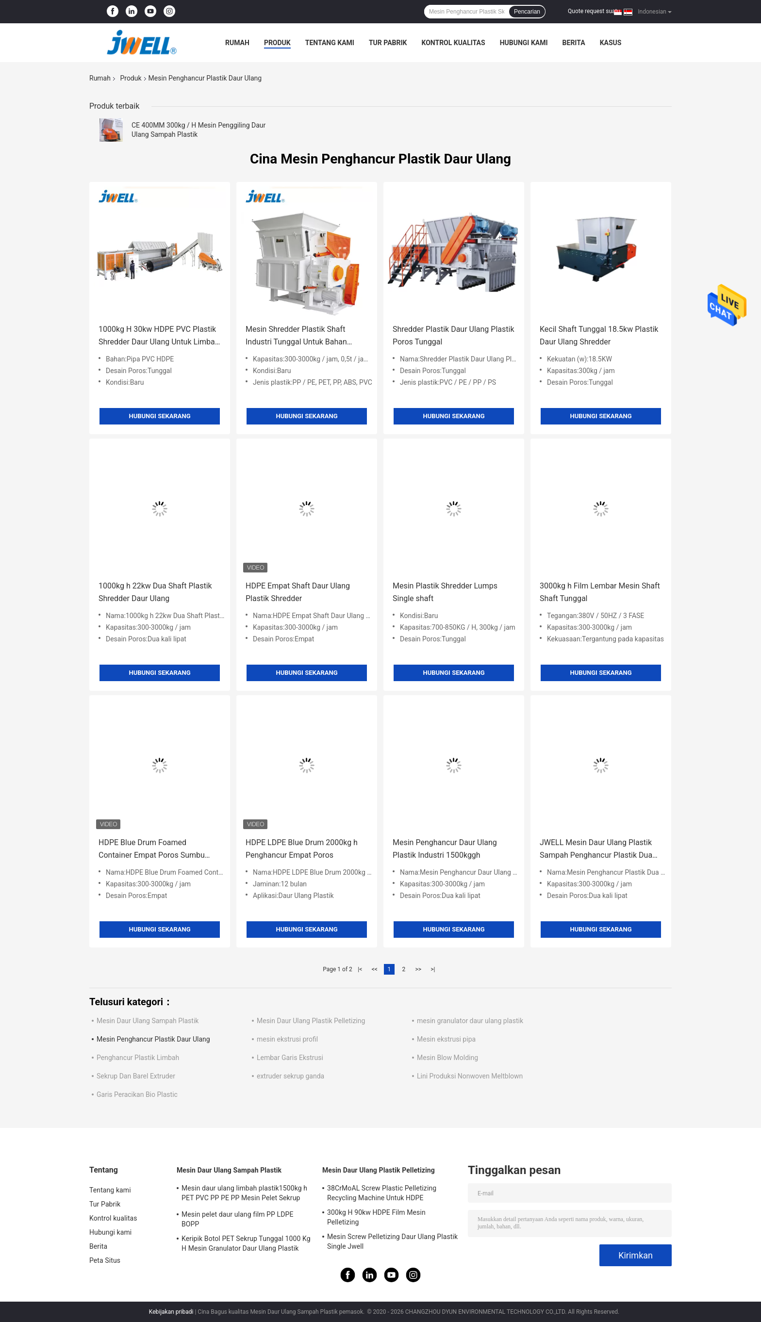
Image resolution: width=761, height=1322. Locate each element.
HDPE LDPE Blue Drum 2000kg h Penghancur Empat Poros (302, 849)
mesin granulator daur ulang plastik (470, 1021)
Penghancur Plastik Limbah (138, 1057)
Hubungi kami (524, 43)
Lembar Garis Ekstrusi (290, 1057)
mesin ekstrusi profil (287, 1039)
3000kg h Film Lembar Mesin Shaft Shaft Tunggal (600, 592)
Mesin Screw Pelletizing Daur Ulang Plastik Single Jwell (392, 1241)
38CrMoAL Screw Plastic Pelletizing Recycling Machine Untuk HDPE (381, 1193)
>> (418, 969)
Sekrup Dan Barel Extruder (136, 1076)
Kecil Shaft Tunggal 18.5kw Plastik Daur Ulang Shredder (599, 335)
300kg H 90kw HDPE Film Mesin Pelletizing (376, 1217)
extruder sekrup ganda (290, 1076)
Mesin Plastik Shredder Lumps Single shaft (445, 592)
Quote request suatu (594, 11)
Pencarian (527, 11)
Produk (277, 43)
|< (360, 969)
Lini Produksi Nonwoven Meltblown (470, 1076)
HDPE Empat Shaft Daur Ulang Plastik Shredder (298, 592)
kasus (611, 43)
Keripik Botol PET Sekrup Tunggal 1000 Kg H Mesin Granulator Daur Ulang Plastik (246, 1243)
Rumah (237, 43)
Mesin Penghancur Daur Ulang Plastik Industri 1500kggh (445, 849)
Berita (573, 43)
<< (375, 969)
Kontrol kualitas (453, 43)
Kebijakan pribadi (171, 1311)
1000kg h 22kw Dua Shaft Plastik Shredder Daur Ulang (155, 592)
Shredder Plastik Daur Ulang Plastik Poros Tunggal (453, 335)
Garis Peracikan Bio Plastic (137, 1094)
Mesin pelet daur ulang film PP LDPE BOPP (237, 1219)
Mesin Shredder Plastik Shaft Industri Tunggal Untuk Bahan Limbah (296, 336)
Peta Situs (104, 1260)
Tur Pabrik (388, 43)
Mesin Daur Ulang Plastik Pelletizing (311, 1021)
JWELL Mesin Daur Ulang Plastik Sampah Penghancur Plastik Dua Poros (596, 850)
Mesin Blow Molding (447, 1057)
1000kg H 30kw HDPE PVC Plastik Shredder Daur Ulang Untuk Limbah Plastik (159, 336)
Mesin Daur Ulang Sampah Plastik (148, 1021)
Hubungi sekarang (159, 416)
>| (432, 969)
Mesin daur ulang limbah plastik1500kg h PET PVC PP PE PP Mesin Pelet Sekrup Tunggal (244, 1194)
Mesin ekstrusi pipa (446, 1039)
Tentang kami (329, 43)
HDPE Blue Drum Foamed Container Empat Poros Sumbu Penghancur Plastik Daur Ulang (152, 850)
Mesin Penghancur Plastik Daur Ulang (153, 1039)
